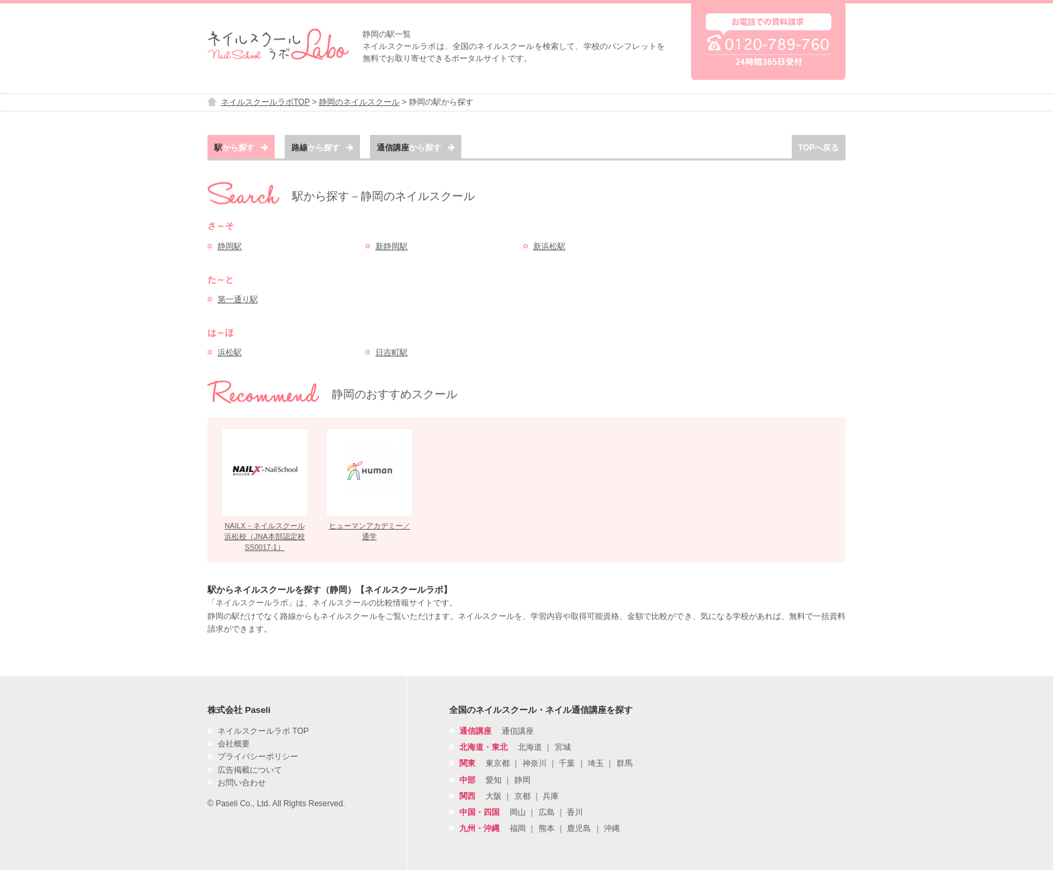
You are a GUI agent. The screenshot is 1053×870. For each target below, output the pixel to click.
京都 (522, 796)
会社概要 (234, 743)
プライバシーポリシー (258, 756)
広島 (547, 812)
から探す (241, 147)
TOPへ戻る (818, 147)
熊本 (547, 828)
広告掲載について (250, 770)
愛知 (494, 780)
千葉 (567, 763)
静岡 (522, 780)
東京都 (498, 763)
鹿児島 (579, 828)
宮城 (563, 747)
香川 (575, 812)
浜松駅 (230, 352)
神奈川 (534, 763)
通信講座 (518, 731)
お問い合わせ (242, 782)
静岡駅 (230, 246)
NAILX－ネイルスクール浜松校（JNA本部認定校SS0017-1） (264, 536)
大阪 (494, 796)
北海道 (530, 747)
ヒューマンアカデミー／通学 (369, 531)
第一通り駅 (238, 299)
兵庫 (551, 796)
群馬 (624, 763)
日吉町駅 (391, 352)
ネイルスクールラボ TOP (263, 731)
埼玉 (596, 763)
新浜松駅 (549, 246)
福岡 (518, 828)
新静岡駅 (391, 246)
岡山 (518, 812)
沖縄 (612, 828)
